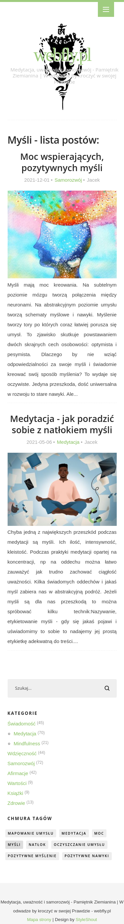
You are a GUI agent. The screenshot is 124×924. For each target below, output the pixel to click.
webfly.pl (61, 54)
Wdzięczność (22, 753)
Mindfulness (27, 743)
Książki (15, 793)
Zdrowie (16, 803)
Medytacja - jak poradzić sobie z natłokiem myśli (62, 424)
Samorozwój (68, 180)
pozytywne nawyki (86, 856)
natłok (37, 844)
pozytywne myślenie (32, 856)
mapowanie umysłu (31, 833)
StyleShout (86, 919)
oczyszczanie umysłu (79, 844)
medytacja (74, 833)
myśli (14, 844)
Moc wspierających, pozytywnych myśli (62, 162)
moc (99, 833)
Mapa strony (39, 919)
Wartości (17, 783)
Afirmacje (18, 773)
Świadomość (22, 723)
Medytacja (68, 442)
